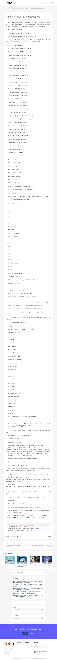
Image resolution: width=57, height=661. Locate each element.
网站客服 (15, 526)
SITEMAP (45, 658)
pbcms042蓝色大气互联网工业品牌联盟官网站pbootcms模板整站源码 (28, 585)
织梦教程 (23, 8)
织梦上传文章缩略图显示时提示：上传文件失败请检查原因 (22, 565)
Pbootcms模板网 (21, 658)
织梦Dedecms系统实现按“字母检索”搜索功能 (23, 530)
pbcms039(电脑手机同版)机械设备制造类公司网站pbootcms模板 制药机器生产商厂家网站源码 (28, 596)
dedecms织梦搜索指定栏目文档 (10, 564)
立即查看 (25, 633)
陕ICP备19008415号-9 (38, 658)
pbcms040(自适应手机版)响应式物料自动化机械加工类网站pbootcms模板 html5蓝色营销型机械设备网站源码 (27, 592)
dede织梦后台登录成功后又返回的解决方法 (47, 564)
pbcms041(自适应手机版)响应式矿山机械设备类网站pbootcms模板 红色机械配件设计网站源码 (28, 589)
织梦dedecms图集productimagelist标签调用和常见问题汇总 (16, 546)
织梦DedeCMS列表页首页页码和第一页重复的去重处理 (41, 546)
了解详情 (32, 633)
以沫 (7, 14)
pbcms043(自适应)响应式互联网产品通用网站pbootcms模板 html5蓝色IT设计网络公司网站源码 (27, 581)
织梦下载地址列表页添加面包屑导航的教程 (35, 564)
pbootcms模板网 (11, 8)
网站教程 (18, 8)
